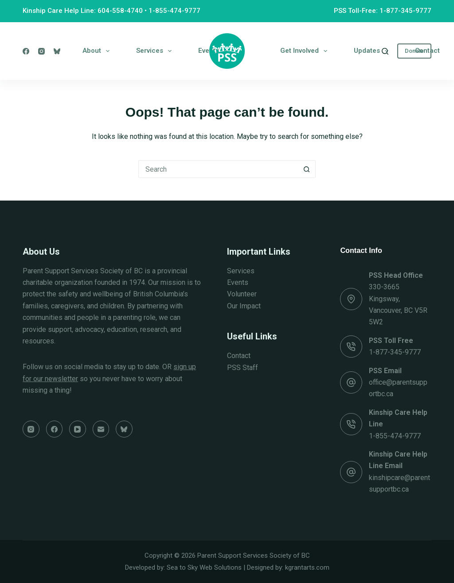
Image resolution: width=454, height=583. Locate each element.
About (97, 51)
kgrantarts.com (307, 567)
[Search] (385, 51)
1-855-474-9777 (174, 11)
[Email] (101, 429)
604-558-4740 (120, 11)
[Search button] (307, 169)
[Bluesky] (57, 51)
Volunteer (242, 294)
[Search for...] (218, 169)
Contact (427, 51)
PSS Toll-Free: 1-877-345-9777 (382, 11)
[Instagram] (41, 51)
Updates (373, 51)
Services (155, 51)
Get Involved (305, 51)
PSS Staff (242, 367)
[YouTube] (77, 429)
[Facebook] (26, 51)
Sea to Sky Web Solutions (204, 567)
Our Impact (244, 306)
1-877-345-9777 (395, 352)
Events (237, 282)
